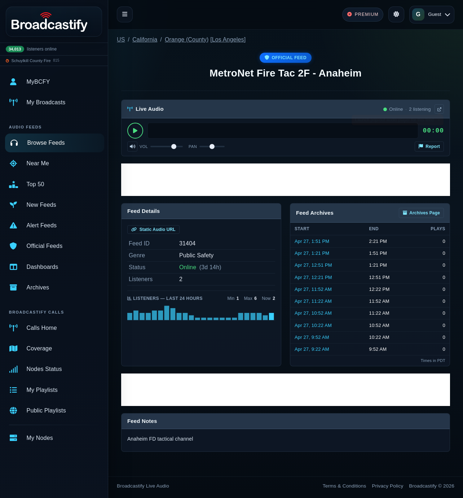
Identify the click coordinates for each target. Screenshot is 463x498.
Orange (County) (187, 39)
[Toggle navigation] (125, 14)
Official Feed (286, 57)
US (121, 39)
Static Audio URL (153, 229)
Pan (193, 146)
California (144, 39)
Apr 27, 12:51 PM (313, 265)
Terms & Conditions (344, 486)
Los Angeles (228, 39)
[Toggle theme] (396, 14)
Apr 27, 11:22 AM (313, 301)
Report (429, 146)
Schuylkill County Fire (31, 60)
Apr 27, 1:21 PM (312, 253)
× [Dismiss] (438, 121)
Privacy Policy (388, 486)
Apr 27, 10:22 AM (313, 325)
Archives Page (421, 212)
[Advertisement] (285, 179)
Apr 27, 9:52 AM (312, 337)
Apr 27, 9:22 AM (312, 349)
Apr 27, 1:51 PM (312, 241)
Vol (144, 146)
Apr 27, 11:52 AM (313, 289)
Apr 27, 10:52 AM (313, 313)
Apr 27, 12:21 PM (313, 277)
